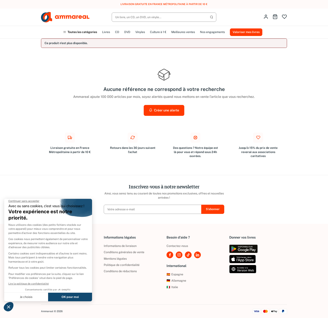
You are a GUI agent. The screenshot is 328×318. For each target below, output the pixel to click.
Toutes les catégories (80, 32)
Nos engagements (212, 32)
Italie (172, 287)
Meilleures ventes (183, 32)
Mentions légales (115, 258)
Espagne (175, 274)
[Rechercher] (164, 17)
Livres (106, 32)
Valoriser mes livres (246, 32)
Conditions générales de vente (124, 252)
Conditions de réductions (120, 271)
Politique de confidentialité (122, 265)
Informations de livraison (120, 246)
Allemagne (176, 280)
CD (117, 32)
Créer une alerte (164, 110)
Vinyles (140, 32)
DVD (127, 32)
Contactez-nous (177, 246)
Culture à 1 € (158, 32)
